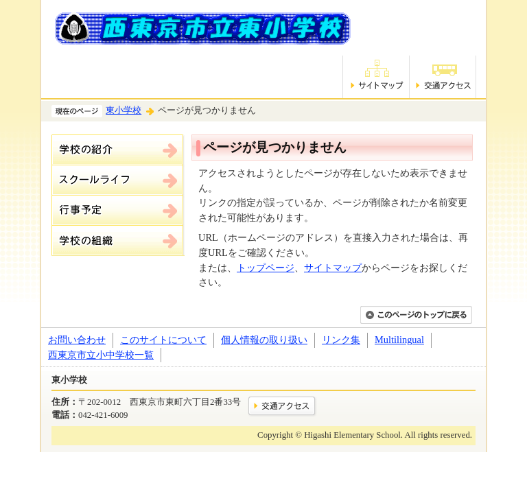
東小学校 (123, 110)
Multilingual (399, 339)
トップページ (265, 267)
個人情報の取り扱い (264, 339)
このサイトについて (163, 339)
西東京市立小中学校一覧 (101, 354)
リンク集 (341, 339)
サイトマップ (333, 267)
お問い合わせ (77, 339)
